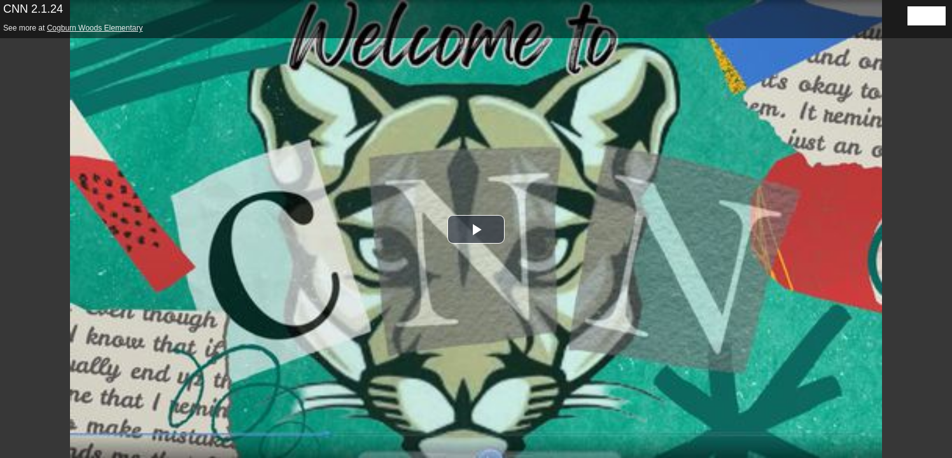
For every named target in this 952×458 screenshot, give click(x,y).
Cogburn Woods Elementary (95, 28)
